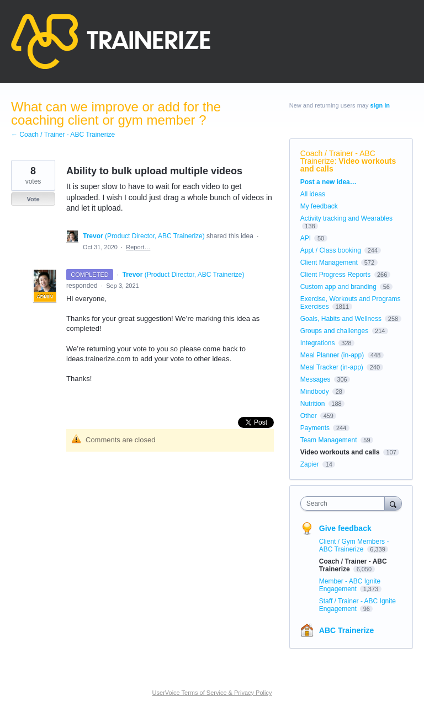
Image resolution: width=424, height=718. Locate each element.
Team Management (328, 440)
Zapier (309, 464)
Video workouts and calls (348, 165)
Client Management (329, 262)
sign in (380, 105)
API (305, 238)
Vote (32, 199)
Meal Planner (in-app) (332, 355)
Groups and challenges (334, 331)
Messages (315, 379)
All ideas (312, 194)
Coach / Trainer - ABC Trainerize (337, 157)
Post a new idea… (328, 182)
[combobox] (345, 503)
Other (308, 416)
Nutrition (312, 404)
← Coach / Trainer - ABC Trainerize (63, 134)
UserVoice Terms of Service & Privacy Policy (212, 692)
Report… (138, 247)
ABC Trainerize (346, 630)
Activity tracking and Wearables (346, 218)
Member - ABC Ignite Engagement (349, 585)
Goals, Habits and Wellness (340, 319)
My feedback (319, 206)
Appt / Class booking (330, 250)
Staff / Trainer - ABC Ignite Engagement (357, 605)
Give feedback (345, 528)
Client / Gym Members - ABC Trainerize (354, 545)
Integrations (317, 343)
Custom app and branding (338, 287)
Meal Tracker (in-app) (331, 367)
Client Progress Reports (335, 274)
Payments (315, 428)
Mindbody (314, 391)
